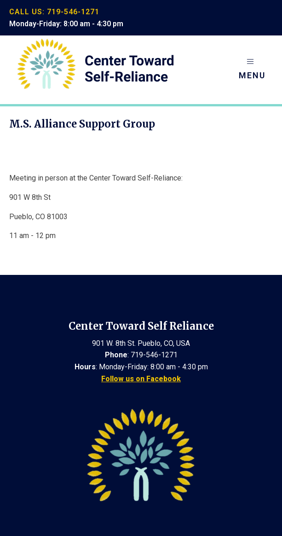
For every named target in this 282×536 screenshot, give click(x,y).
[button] (252, 69)
